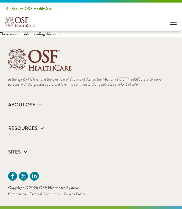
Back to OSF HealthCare (31, 9)
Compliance (17, 194)
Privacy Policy (74, 194)
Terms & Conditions (45, 194)
